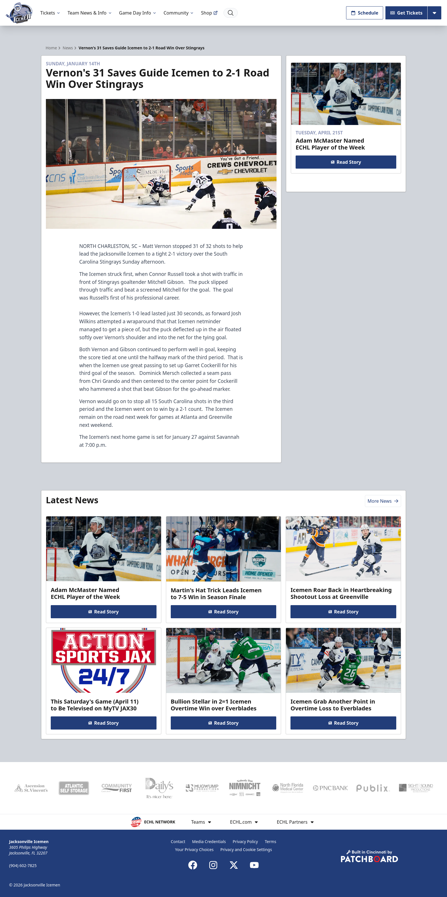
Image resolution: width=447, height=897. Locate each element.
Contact (178, 841)
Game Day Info (138, 13)
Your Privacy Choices (194, 849)
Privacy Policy (245, 841)
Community (179, 13)
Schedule (364, 13)
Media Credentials (209, 841)
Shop (209, 13)
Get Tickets (406, 13)
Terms (270, 841)
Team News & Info (90, 13)
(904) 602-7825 (23, 865)
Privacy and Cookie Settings (246, 849)
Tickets (50, 13)
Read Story (346, 162)
